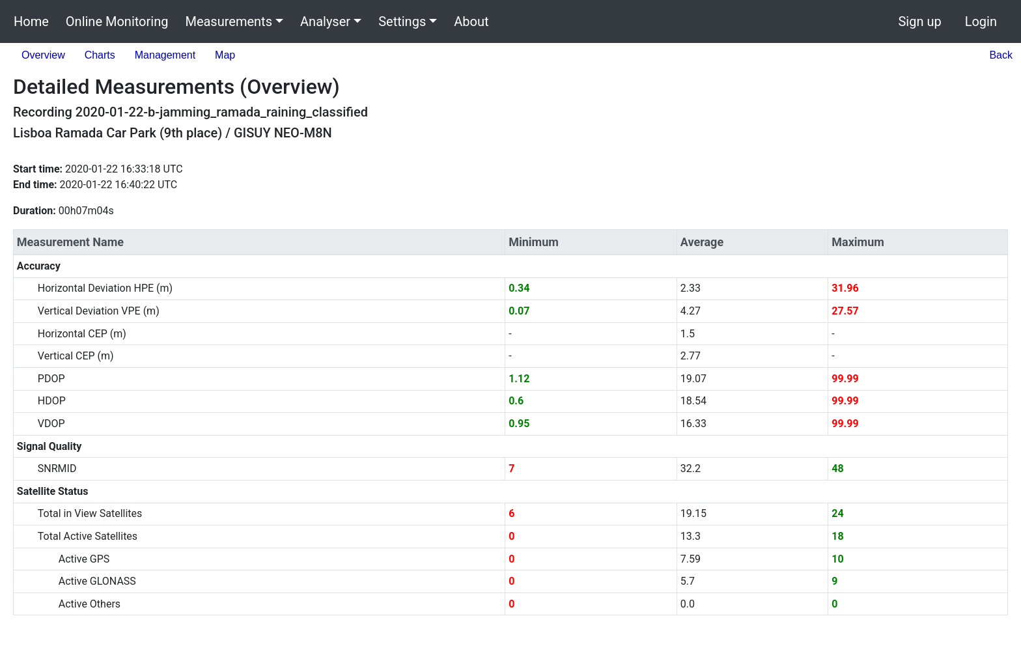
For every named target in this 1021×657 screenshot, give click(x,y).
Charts (100, 55)
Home (31, 21)
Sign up (919, 21)
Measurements (228, 21)
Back (1001, 55)
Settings (402, 21)
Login (981, 21)
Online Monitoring (117, 21)
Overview (43, 55)
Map (225, 55)
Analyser (325, 21)
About (471, 21)
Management (165, 55)
